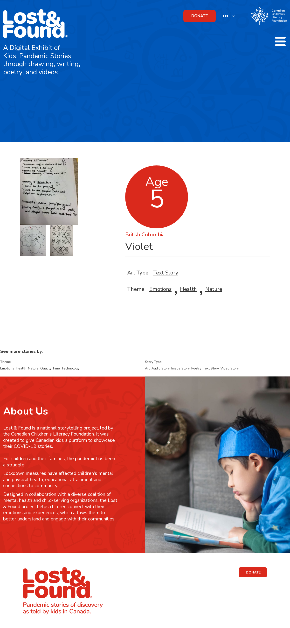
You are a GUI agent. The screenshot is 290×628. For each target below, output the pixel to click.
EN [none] (225, 16)
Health (188, 289)
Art (147, 368)
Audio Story (161, 368)
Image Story (180, 368)
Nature (213, 289)
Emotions (160, 289)
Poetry (196, 368)
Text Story (165, 272)
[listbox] (229, 16)
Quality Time (50, 368)
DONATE (199, 16)
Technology (70, 368)
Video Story (230, 368)
